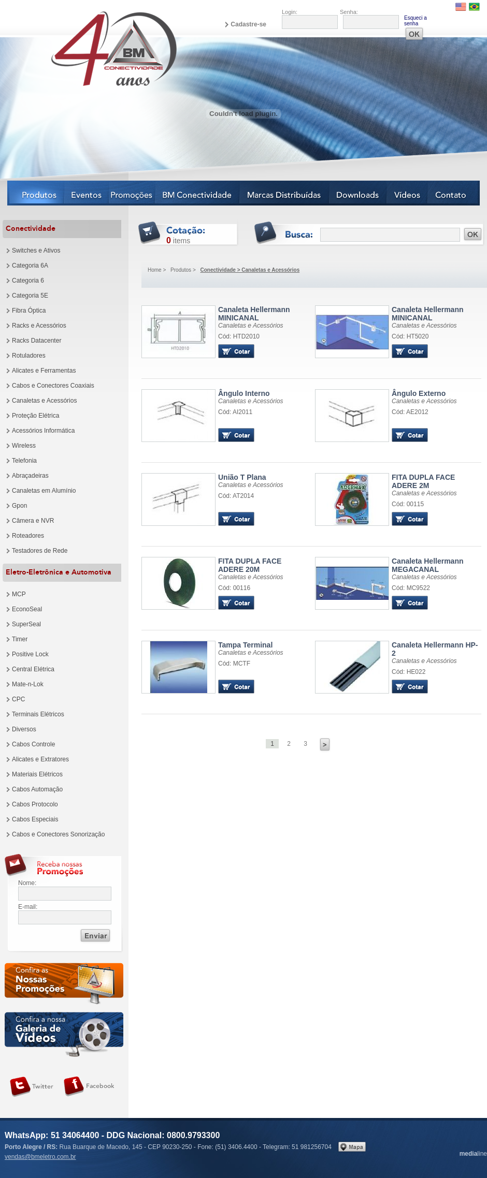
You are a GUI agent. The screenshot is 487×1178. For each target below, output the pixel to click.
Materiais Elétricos (37, 774)
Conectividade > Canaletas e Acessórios (250, 270)
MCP (19, 594)
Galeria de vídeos (64, 1034)
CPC (18, 699)
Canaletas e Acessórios (44, 400)
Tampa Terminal (245, 645)
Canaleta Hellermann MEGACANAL (428, 565)
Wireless (24, 445)
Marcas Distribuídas (285, 193)
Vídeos (407, 193)
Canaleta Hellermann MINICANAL (254, 313)
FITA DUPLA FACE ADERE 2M (423, 481)
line (473, 1153)
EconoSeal (27, 609)
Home (155, 270)
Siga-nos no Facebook (89, 1087)
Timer (19, 639)
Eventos (87, 193)
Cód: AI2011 (235, 412)
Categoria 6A (30, 265)
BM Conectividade (197, 193)
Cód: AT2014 (236, 495)
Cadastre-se (248, 24)
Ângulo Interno (244, 393)
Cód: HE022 (408, 671)
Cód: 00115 (408, 504)
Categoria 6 (28, 280)
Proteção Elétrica (35, 415)
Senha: (349, 12)
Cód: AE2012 (410, 412)
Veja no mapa (352, 1146)
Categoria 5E (30, 295)
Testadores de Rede (39, 550)
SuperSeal (26, 624)
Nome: (27, 883)
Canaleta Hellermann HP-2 (435, 649)
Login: (289, 12)
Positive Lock (30, 654)
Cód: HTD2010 (239, 336)
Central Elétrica (33, 669)
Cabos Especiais (35, 819)
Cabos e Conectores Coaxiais (53, 385)
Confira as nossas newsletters (64, 985)
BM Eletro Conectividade (89, 48)
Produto (178, 331)
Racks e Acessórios (39, 325)
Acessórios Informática (43, 430)
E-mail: (27, 906)
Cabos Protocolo (35, 804)
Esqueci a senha (415, 20)
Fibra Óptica (29, 310)
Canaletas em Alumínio (44, 490)
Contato (454, 193)
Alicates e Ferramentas (44, 370)
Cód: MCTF (234, 663)
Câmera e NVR (33, 520)
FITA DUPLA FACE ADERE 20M (249, 565)
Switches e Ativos (36, 250)
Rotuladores (29, 355)
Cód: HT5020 (410, 336)
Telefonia (24, 460)
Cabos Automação (37, 789)
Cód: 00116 (234, 588)
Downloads (358, 193)
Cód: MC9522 (411, 588)
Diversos (24, 729)
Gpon (19, 505)
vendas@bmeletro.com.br (40, 1156)
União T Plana (242, 477)
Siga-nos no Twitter (31, 1087)
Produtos (36, 193)
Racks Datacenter (36, 340)
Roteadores (28, 535)
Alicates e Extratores (40, 759)
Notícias (132, 193)
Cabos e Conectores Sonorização (58, 834)
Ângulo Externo (419, 393)
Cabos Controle (33, 744)
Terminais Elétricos (38, 714)
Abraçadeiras (30, 475)
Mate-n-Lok (28, 684)
